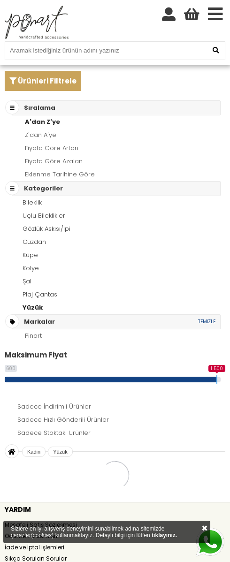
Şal (27, 281)
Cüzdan (34, 241)
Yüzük (33, 307)
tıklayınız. (164, 535)
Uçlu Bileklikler (44, 215)
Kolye (31, 268)
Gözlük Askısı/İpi (46, 228)
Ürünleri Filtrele (43, 81)
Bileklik (32, 202)
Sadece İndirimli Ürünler (54, 406)
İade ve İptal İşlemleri (34, 547)
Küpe (30, 255)
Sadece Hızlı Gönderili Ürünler (63, 419)
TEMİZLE (206, 321)
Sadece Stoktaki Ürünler (54, 432)
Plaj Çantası (41, 294)
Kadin (33, 452)
